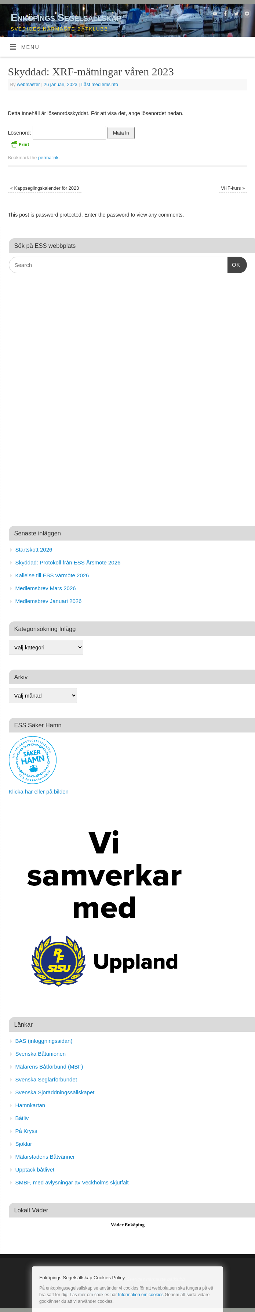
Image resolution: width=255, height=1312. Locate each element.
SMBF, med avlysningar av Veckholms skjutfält (72, 1182)
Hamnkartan (30, 1105)
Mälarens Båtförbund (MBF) (49, 1066)
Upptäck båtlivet (35, 1169)
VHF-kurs (233, 188)
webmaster (28, 84)
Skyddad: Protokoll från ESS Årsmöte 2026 (68, 562)
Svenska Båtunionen (40, 1054)
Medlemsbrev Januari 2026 (48, 601)
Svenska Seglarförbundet (46, 1079)
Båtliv (22, 1118)
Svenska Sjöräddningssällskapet (55, 1092)
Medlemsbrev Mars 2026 (45, 588)
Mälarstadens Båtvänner (45, 1157)
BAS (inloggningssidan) (44, 1041)
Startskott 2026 (33, 549)
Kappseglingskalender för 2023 (44, 188)
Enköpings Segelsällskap (66, 17)
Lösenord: (57, 133)
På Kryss (26, 1131)
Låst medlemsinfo (99, 84)
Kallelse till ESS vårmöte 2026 (52, 575)
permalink (48, 157)
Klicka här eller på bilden (39, 791)
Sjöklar (23, 1144)
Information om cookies (141, 1294)
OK (234, 264)
